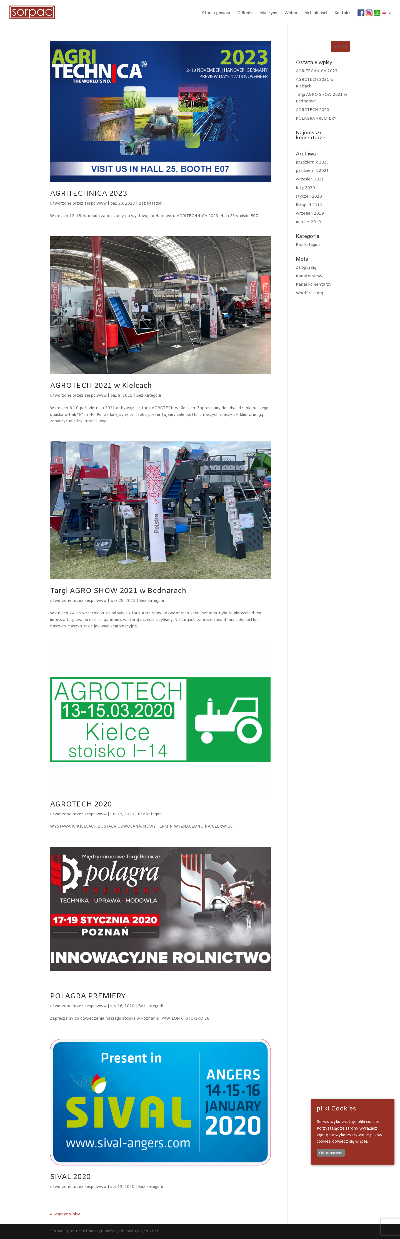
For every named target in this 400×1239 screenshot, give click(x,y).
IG (367, 13)
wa (376, 13)
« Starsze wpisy (65, 1214)
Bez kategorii (151, 203)
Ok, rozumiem (330, 1153)
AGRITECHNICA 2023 (88, 194)
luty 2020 (305, 188)
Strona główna (216, 13)
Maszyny (268, 13)
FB (360, 13)
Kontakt (342, 13)
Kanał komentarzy (313, 284)
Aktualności (315, 13)
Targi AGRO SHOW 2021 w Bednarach (118, 591)
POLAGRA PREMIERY (88, 996)
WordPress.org (309, 293)
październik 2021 (312, 171)
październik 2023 (312, 162)
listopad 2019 (309, 205)
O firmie (245, 13)
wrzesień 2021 (310, 179)
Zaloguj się (306, 267)
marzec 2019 (308, 222)
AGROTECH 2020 (81, 805)
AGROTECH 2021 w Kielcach (101, 386)
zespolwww (95, 203)
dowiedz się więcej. (350, 1141)
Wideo (290, 13)
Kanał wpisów (309, 276)
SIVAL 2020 (70, 1177)
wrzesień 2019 (310, 213)
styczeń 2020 (309, 196)
